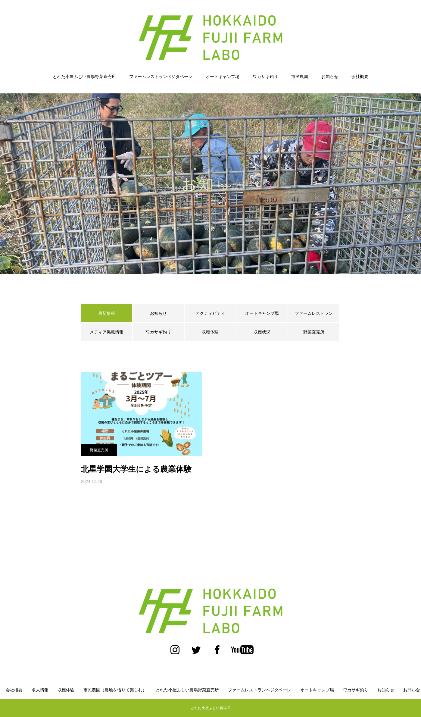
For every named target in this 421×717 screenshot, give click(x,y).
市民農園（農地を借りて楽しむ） (115, 689)
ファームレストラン (314, 313)
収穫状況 (262, 332)
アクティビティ (210, 313)
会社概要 (359, 76)
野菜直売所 (313, 332)
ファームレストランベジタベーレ (160, 76)
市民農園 (299, 76)
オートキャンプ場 (222, 76)
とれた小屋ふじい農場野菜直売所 (84, 76)
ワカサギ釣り (265, 76)
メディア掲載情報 (106, 332)
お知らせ (329, 76)
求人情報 (40, 689)
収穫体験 (210, 332)
